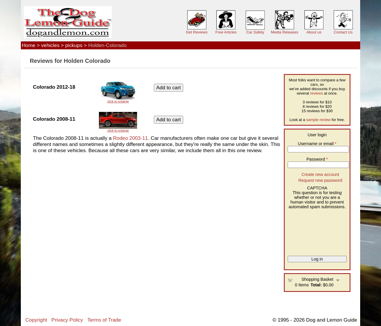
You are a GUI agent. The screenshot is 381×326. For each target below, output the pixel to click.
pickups (73, 45)
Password (317, 159)
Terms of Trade (104, 320)
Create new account (320, 174)
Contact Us (343, 32)
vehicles (50, 45)
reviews (316, 93)
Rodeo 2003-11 (130, 138)
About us (313, 32)
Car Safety (255, 32)
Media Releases (284, 32)
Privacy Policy (67, 320)
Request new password (320, 180)
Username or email (317, 143)
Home (28, 45)
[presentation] (312, 230)
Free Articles (226, 32)
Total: (316, 285)
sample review (318, 119)
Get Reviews (197, 32)
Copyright (36, 320)
